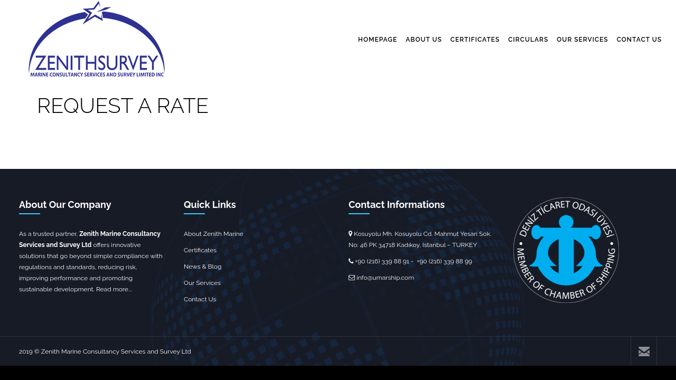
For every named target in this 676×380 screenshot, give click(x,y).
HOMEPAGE (377, 39)
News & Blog (202, 266)
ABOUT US (424, 39)
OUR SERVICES (582, 39)
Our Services (202, 283)
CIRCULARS (528, 39)
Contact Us (200, 299)
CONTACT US (639, 39)
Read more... (114, 289)
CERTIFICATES (475, 39)
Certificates (200, 250)
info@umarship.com (385, 277)
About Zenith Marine (213, 234)
